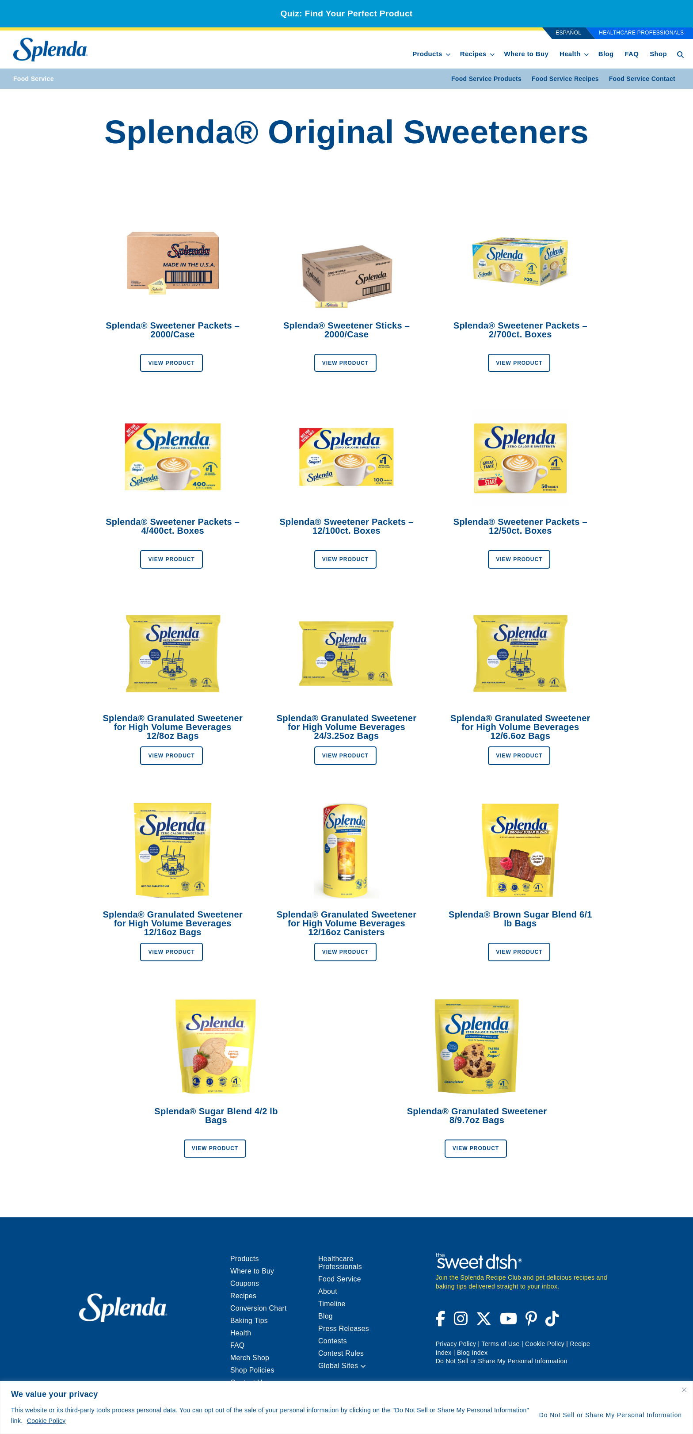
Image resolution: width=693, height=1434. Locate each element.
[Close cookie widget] (684, 1390)
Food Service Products (486, 78)
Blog (606, 53)
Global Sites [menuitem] (342, 1365)
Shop (658, 53)
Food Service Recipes (565, 78)
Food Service (33, 78)
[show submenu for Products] (448, 53)
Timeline (332, 1304)
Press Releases (344, 1328)
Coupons (244, 1283)
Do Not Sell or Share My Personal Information (609, 1415)
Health (570, 53)
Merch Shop (250, 1357)
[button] (363, 1366)
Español (568, 33)
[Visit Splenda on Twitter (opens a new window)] (484, 1322)
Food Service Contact (642, 78)
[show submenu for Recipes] (492, 53)
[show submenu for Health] (586, 53)
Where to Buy (526, 53)
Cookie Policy (46, 1421)
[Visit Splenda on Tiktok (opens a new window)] (550, 1322)
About (327, 1291)
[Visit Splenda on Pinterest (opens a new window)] (531, 1322)
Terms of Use (500, 1343)
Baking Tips (249, 1320)
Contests (332, 1341)
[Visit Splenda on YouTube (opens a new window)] (508, 1322)
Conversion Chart (259, 1308)
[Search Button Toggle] (680, 54)
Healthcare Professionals (641, 33)
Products (427, 53)
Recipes (473, 53)
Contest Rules (341, 1353)
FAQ (631, 53)
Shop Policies (252, 1370)
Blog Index (472, 1352)
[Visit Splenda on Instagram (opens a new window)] (461, 1322)
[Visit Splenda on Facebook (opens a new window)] (442, 1322)
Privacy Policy (456, 1343)
